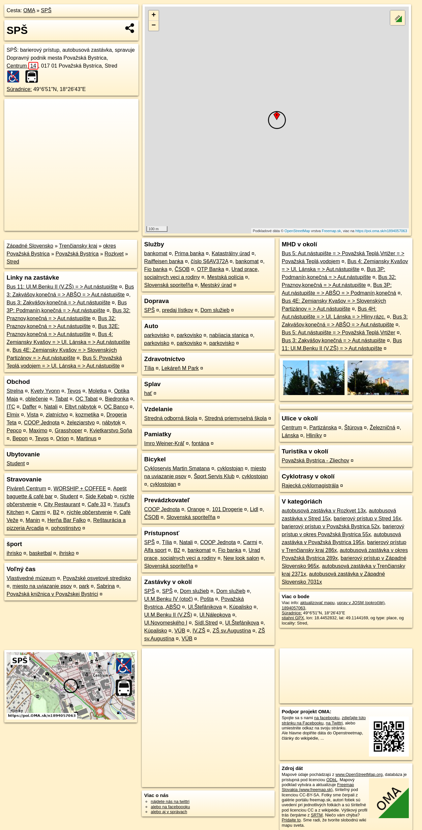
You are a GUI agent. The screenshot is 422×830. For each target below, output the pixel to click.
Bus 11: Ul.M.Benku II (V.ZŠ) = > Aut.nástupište (62, 287)
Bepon (20, 438)
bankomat (155, 253)
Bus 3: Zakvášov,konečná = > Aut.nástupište (58, 302)
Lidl (254, 509)
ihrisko (14, 553)
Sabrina (106, 586)
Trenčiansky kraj (78, 246)
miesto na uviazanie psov (42, 586)
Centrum (22, 66)
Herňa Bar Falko (66, 520)
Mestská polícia (225, 277)
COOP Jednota (42, 422)
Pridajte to (291, 819)
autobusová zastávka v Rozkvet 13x (324, 510)
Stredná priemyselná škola (236, 418)
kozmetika (87, 414)
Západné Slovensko (30, 246)
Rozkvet (114, 254)
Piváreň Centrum (26, 488)
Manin (33, 520)
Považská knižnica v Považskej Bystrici (52, 594)
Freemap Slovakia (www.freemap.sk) (318, 787)
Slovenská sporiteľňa (168, 285)
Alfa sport (155, 550)
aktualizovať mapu (317, 602)
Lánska (290, 435)
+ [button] (154, 15)
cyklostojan (230, 468)
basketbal (40, 553)
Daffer (29, 407)
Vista (32, 414)
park (84, 586)
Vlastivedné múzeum (31, 578)
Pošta (207, 599)
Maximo (38, 430)
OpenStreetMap (297, 231)
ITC (11, 407)
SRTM (317, 815)
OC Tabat (86, 399)
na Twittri (334, 723)
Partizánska (323, 427)
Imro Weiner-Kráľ (164, 443)
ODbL (331, 779)
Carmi (39, 512)
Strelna (15, 391)
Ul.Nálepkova (215, 615)
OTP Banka (210, 269)
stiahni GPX (293, 617)
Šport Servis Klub (214, 476)
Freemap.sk (331, 231)
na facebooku (327, 717)
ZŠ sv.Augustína (232, 630)
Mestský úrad (216, 285)
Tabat (61, 399)
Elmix (13, 414)
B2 (56, 512)
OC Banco (116, 407)
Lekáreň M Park (180, 368)
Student (16, 463)
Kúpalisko (240, 607)
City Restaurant (62, 504)
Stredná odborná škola (170, 418)
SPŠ (46, 10)
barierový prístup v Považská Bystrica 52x (331, 526)
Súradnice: (19, 89)
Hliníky (314, 435)
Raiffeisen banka (163, 261)
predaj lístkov (177, 310)
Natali (51, 407)
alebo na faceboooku (170, 806)
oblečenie (36, 399)
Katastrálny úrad (231, 253)
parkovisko (156, 335)
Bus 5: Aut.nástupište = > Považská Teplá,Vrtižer (338, 332)
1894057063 (293, 607)
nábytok (111, 422)
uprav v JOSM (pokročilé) (360, 602)
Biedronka (117, 399)
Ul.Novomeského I (165, 623)
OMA (29, 10)
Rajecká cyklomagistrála (310, 485)
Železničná (382, 427)
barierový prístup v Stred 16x (367, 518)
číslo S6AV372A (209, 261)
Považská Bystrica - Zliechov (315, 460)
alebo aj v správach (169, 811)
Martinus (86, 438)
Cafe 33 (96, 504)
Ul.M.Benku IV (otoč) (168, 599)
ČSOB (182, 269)
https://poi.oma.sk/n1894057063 (381, 231)
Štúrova (353, 427)
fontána (200, 443)
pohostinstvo (66, 528)
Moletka (97, 391)
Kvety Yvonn (45, 391)
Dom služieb (214, 310)
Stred (13, 261)
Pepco (14, 430)
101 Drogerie (227, 509)
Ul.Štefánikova (205, 607)
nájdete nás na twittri (170, 801)
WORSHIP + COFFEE (79, 488)
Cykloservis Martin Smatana (177, 468)
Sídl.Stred (206, 623)
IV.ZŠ (199, 630)
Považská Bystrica (77, 254)
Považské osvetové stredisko (97, 578)
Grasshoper (68, 430)
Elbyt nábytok (81, 407)
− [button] (154, 26)
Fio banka (155, 269)
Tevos (74, 391)
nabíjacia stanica (229, 335)
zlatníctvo (57, 414)
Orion (62, 438)
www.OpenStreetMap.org (358, 774)
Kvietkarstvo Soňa (111, 430)
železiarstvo (81, 422)
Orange (196, 509)
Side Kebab (99, 496)
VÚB (179, 630)
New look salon (241, 558)
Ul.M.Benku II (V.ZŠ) (168, 615)
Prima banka (189, 253)
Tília (149, 368)
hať (148, 393)
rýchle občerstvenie (89, 512)
